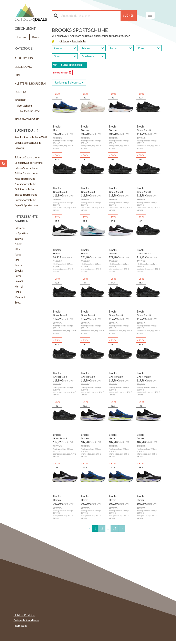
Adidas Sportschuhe (26, 173)
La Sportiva (21, 233)
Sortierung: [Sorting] (68, 82)
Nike (17, 249)
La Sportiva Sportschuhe (29, 162)
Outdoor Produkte (24, 615)
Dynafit (19, 281)
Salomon (19, 228)
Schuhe (20, 100)
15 (114, 528)
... (108, 528)
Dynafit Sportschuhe (26, 205)
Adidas (18, 244)
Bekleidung (23, 66)
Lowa (18, 276)
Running (21, 92)
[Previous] (90, 528)
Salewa (19, 238)
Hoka (18, 291)
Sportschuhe (79, 41)
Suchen (128, 15)
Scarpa (18, 265)
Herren (21, 37)
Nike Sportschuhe (25, 178)
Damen (36, 37)
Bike (18, 75)
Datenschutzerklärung (26, 620)
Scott (18, 302)
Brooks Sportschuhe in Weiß (31, 137)
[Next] (122, 528)
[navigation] (150, 15)
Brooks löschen (62, 72)
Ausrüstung (24, 58)
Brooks (19, 270)
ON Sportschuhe (24, 189)
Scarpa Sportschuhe (26, 194)
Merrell (19, 286)
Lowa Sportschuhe (25, 200)
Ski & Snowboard (27, 119)
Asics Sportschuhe (25, 184)
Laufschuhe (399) (30, 111)
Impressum (20, 625)
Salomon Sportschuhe (27, 157)
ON (17, 260)
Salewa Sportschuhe (26, 168)
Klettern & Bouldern (30, 83)
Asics (18, 254)
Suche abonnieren (67, 65)
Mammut (20, 297)
